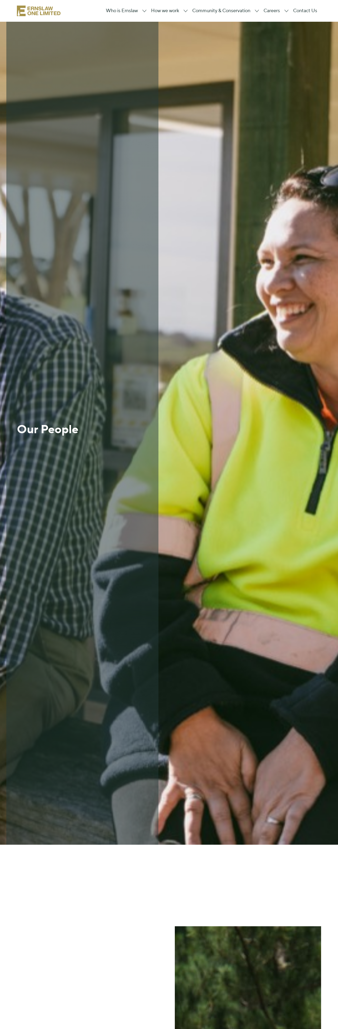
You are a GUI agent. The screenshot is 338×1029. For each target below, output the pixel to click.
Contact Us (305, 10)
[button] (124, 11)
